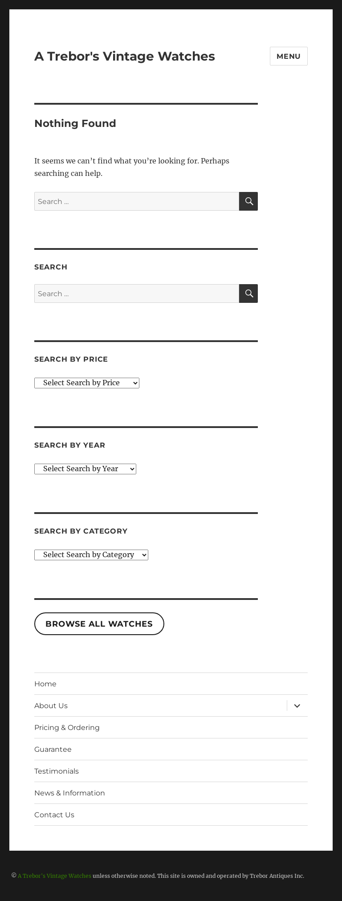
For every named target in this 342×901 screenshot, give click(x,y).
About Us (51, 705)
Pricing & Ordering (67, 727)
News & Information (69, 793)
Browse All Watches (99, 624)
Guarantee (53, 749)
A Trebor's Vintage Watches (124, 56)
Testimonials (56, 771)
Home (45, 684)
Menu (289, 56)
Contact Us (54, 815)
